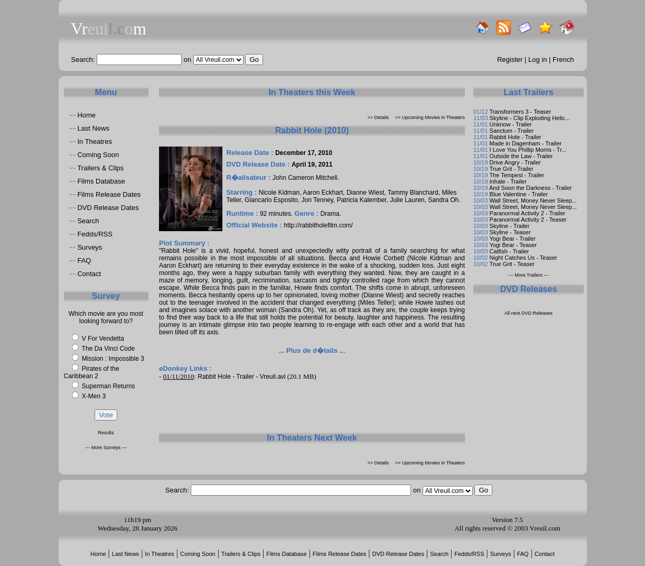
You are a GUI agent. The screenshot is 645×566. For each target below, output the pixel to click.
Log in (537, 59)
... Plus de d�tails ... (312, 350)
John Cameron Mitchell (305, 177)
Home (86, 115)
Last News (93, 128)
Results (106, 432)
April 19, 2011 (312, 164)
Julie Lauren (407, 200)
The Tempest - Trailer (516, 175)
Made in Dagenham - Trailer (526, 143)
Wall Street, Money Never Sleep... (533, 200)
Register (509, 59)
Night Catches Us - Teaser (523, 257)
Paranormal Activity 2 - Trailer (528, 213)
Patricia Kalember (361, 200)
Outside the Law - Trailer (521, 156)
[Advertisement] (312, 406)
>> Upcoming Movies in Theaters (430, 117)
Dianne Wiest (365, 192)
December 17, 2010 (303, 153)
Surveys (89, 247)
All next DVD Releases (528, 313)
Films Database (101, 181)
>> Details (378, 117)
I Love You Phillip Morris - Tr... (528, 150)
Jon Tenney (317, 200)
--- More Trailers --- (529, 275)
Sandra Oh (443, 200)
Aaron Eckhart (323, 192)
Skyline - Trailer (510, 226)
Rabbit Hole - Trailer (515, 137)
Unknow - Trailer (511, 124)
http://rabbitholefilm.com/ (318, 225)
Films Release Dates (109, 194)
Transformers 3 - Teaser (520, 111)
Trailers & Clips (100, 168)
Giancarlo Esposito (271, 200)
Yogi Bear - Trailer (512, 238)
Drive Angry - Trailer (515, 162)
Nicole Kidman (279, 192)
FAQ (84, 260)
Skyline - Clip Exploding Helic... (530, 118)
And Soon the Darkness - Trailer (530, 188)
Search (88, 221)
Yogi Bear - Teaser (513, 245)
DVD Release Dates (107, 208)
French (563, 59)
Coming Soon (98, 155)
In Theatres (94, 141)
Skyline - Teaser (510, 232)
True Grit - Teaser (512, 264)
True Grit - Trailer (511, 169)
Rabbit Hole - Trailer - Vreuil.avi (241, 376)
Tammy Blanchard (413, 192)
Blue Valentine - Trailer (519, 194)
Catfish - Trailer (509, 251)
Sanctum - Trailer (512, 130)
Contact (89, 274)
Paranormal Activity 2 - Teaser (528, 219)
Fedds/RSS (94, 234)
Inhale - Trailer (508, 181)
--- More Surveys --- (106, 447)
